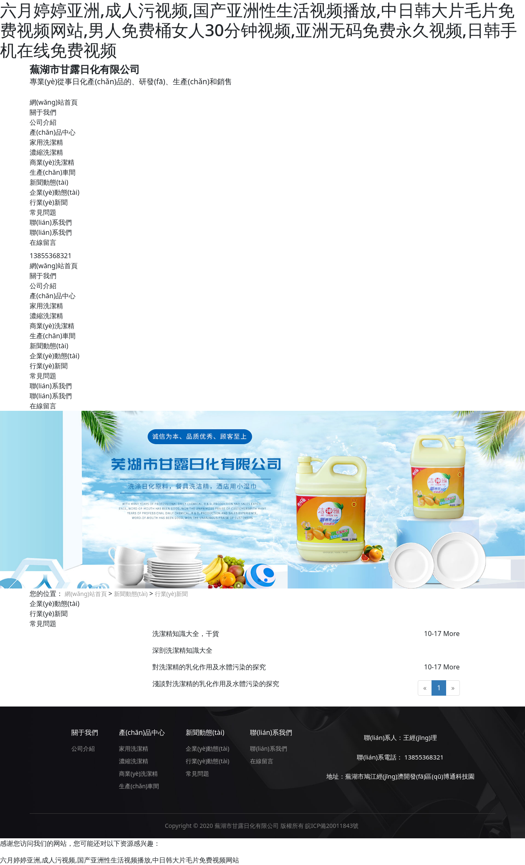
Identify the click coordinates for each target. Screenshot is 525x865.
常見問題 (43, 212)
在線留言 (43, 242)
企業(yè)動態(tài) (54, 192)
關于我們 (43, 112)
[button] (259, 580)
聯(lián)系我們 (51, 222)
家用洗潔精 (46, 142)
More (451, 633)
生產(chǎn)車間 (53, 172)
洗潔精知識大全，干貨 (185, 633)
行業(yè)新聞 (49, 202)
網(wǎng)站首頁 (54, 102)
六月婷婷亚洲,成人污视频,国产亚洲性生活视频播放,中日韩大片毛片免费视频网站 (119, 860)
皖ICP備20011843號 (331, 826)
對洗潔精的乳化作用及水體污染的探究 (209, 666)
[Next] (453, 688)
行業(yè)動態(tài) (207, 761)
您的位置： (46, 593)
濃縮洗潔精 (46, 152)
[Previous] (425, 688)
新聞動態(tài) (49, 182)
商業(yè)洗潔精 (52, 162)
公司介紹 (43, 122)
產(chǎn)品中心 (53, 132)
